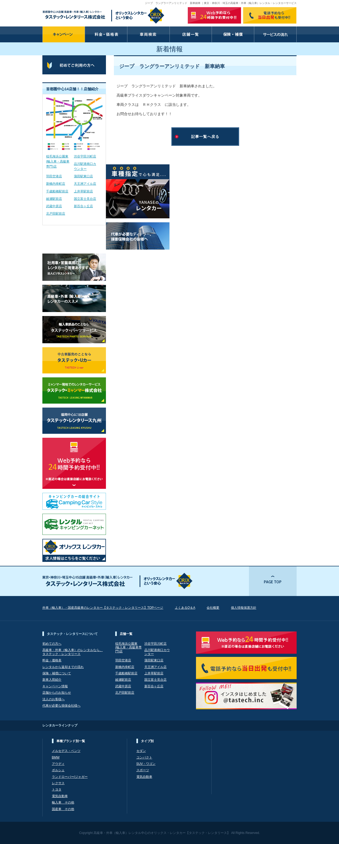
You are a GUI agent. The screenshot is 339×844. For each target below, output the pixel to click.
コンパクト (144, 757)
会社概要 (213, 608)
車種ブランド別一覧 (70, 741)
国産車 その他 (63, 809)
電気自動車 (60, 796)
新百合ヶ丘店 (83, 206)
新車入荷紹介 (51, 679)
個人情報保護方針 (243, 608)
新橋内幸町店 (55, 184)
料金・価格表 (51, 660)
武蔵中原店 (54, 206)
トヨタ (56, 789)
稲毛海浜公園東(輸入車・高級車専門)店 (57, 161)
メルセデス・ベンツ (66, 751)
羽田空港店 (54, 176)
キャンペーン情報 (55, 686)
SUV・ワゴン (146, 764)
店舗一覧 (126, 634)
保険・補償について (56, 673)
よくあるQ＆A (185, 608)
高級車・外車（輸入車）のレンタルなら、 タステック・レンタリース (72, 652)
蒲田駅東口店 (83, 176)
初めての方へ (51, 644)
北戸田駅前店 (55, 213)
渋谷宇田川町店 (85, 156)
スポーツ (142, 770)
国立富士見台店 (85, 199)
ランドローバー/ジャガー (70, 777)
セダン (141, 751)
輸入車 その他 (63, 802)
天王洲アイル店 (85, 184)
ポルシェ (58, 770)
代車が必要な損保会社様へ (61, 705)
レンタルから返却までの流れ (63, 667)
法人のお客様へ (53, 699)
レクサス (58, 783)
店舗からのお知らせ (56, 692)
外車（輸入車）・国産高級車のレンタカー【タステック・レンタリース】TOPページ (102, 608)
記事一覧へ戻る (205, 136)
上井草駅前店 (83, 191)
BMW (56, 757)
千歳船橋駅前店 (57, 191)
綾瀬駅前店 (54, 199)
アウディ (58, 764)
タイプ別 (147, 741)
